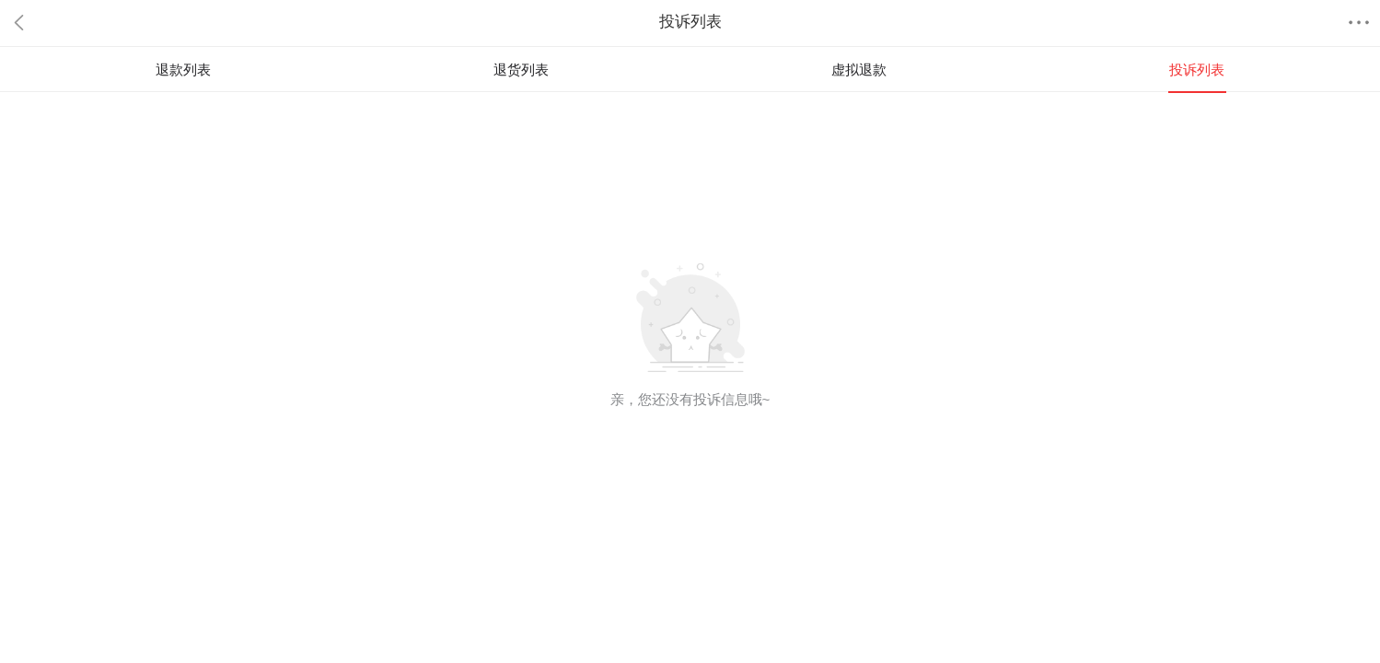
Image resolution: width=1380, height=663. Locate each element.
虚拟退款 (859, 69)
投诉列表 (1196, 69)
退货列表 (521, 69)
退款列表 (183, 69)
